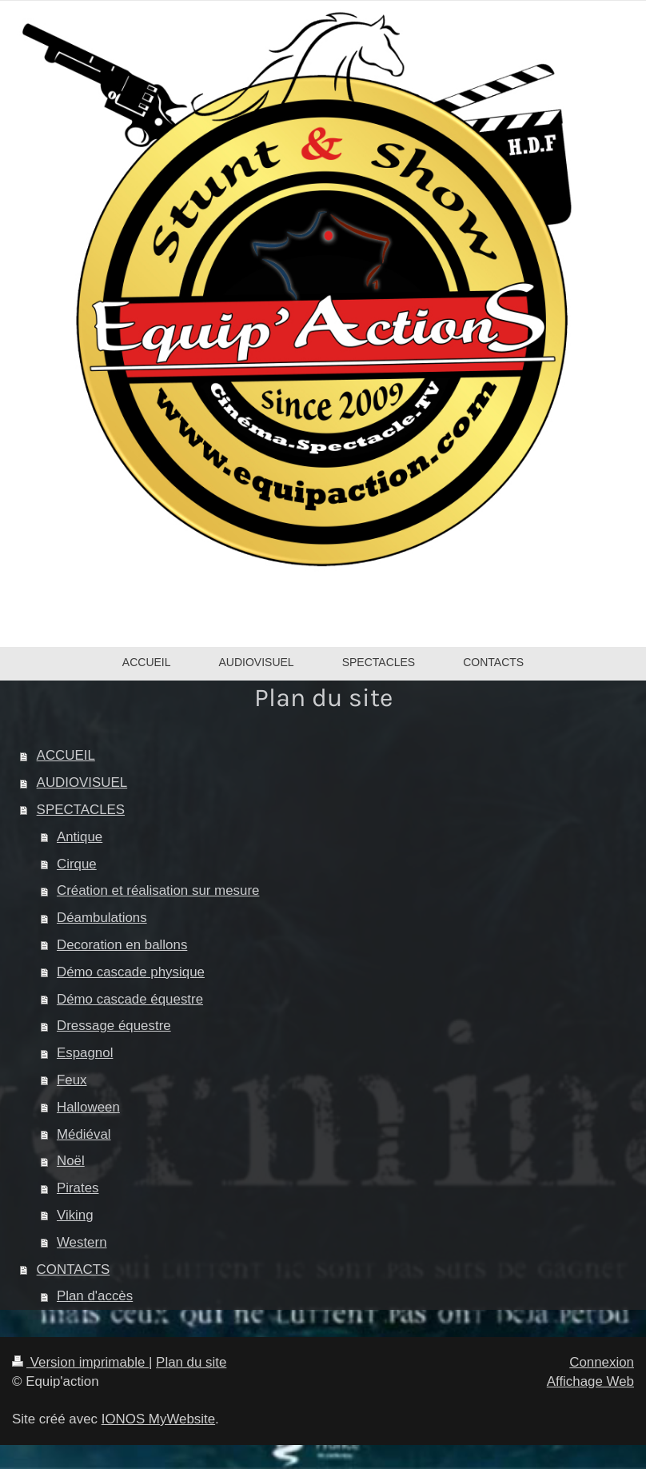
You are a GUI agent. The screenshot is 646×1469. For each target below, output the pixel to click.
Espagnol (85, 1052)
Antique (79, 836)
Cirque (77, 864)
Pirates (78, 1188)
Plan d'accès (95, 1295)
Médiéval (84, 1134)
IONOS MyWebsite (158, 1419)
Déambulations (102, 917)
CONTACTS (73, 1269)
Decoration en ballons (122, 944)
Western (82, 1242)
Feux (72, 1080)
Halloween (88, 1107)
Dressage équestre (114, 1025)
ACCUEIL (66, 755)
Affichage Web (590, 1381)
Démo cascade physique (131, 972)
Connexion (601, 1362)
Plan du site (191, 1362)
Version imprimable (80, 1362)
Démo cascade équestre (130, 999)
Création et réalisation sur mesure (158, 890)
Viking (75, 1215)
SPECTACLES (81, 809)
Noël (71, 1160)
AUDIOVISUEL (82, 782)
